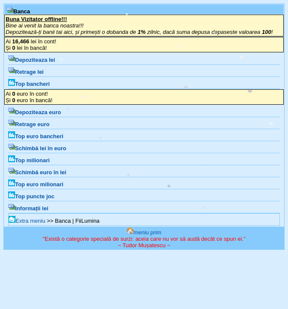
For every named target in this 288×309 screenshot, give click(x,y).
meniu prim (144, 232)
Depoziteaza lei (31, 60)
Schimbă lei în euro (37, 148)
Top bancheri (29, 84)
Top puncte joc (31, 196)
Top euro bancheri (35, 136)
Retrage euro (28, 124)
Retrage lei (25, 72)
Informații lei (28, 208)
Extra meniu (27, 221)
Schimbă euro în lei (37, 172)
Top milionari (29, 160)
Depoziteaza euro (34, 112)
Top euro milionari (35, 184)
